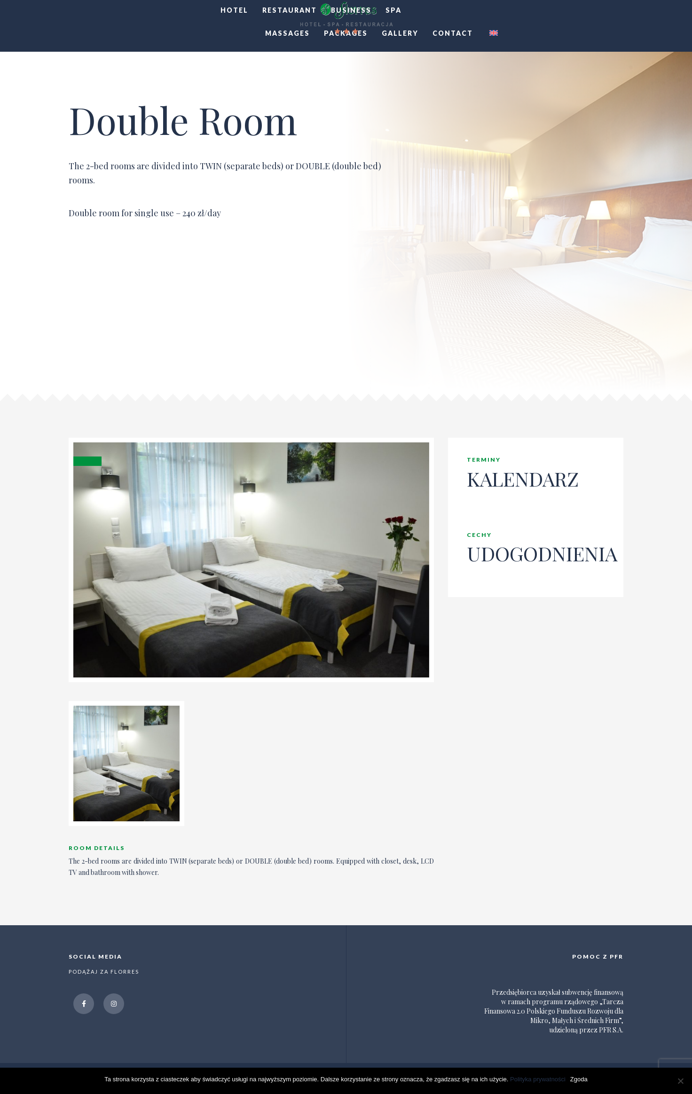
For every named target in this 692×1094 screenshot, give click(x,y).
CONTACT (452, 33)
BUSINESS (351, 10)
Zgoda (579, 1079)
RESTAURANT (289, 10)
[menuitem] (492, 33)
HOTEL (234, 10)
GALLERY (400, 33)
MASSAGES (287, 33)
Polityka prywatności (538, 1079)
